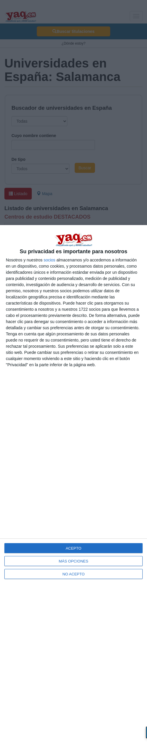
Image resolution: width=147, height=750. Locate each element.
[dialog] (73, 487)
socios (49, 260)
